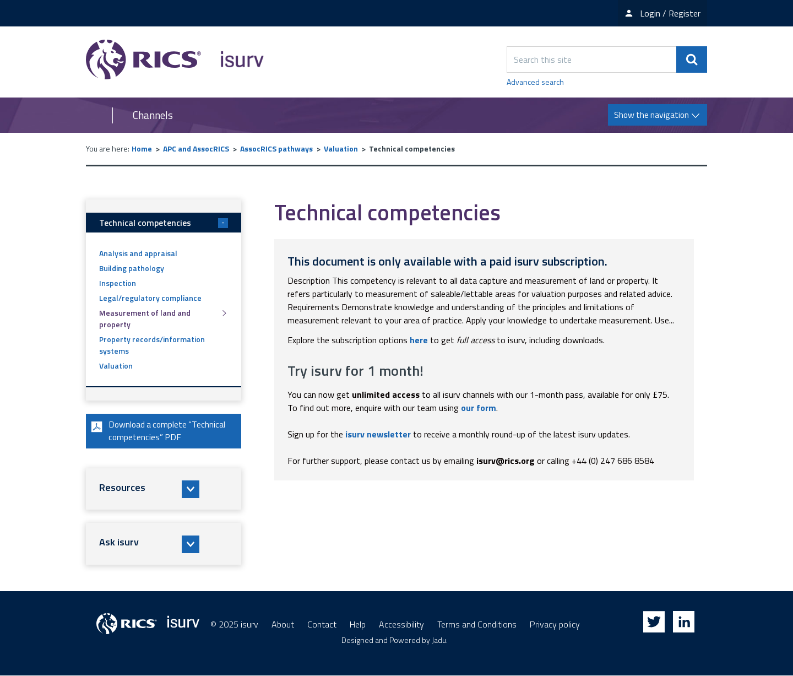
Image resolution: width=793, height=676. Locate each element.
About (282, 624)
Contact (321, 624)
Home (142, 148)
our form (478, 407)
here (419, 340)
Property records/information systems (152, 344)
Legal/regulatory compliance (150, 298)
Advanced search (535, 82)
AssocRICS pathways (276, 148)
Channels (153, 115)
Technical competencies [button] (163, 222)
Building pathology (131, 268)
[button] (163, 490)
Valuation (341, 148)
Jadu (439, 640)
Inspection (117, 283)
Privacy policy (555, 624)
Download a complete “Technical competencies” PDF (158, 431)
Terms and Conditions (477, 624)
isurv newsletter (378, 434)
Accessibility (401, 624)
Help (358, 624)
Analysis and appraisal (138, 253)
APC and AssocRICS (196, 148)
